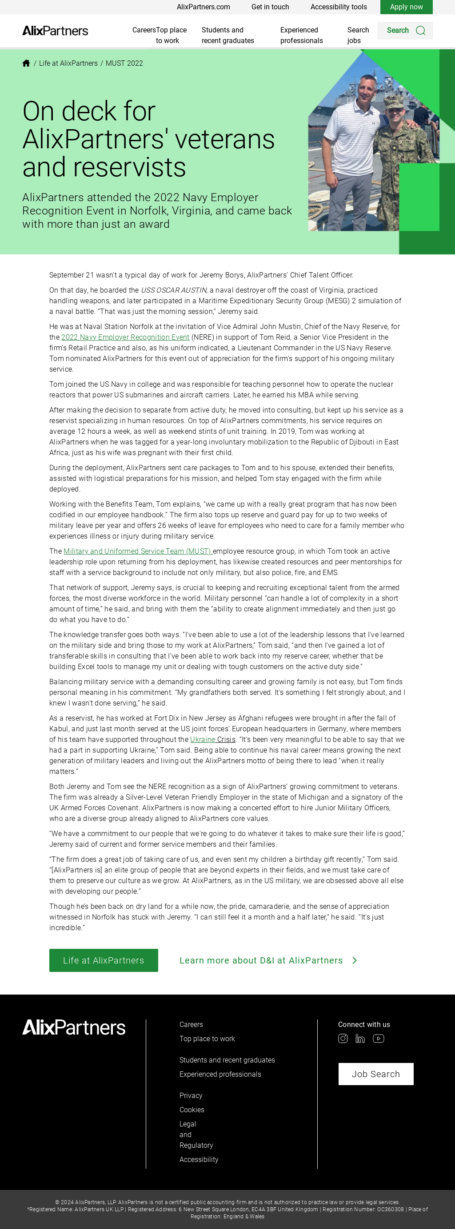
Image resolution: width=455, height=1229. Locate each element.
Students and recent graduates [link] (228, 35)
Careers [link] (144, 30)
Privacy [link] (191, 1095)
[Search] (405, 30)
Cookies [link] (192, 1110)
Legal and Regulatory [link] (195, 1135)
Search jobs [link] (358, 35)
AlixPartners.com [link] (203, 7)
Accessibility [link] (195, 1159)
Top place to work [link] (171, 35)
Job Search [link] (376, 1074)
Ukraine (202, 739)
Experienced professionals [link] (301, 35)
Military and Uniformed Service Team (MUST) (138, 551)
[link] (55, 31)
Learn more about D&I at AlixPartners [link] (269, 960)
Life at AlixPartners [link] (103, 960)
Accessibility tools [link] (339, 7)
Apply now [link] (406, 7)
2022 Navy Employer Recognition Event (125, 337)
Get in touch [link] (270, 7)
